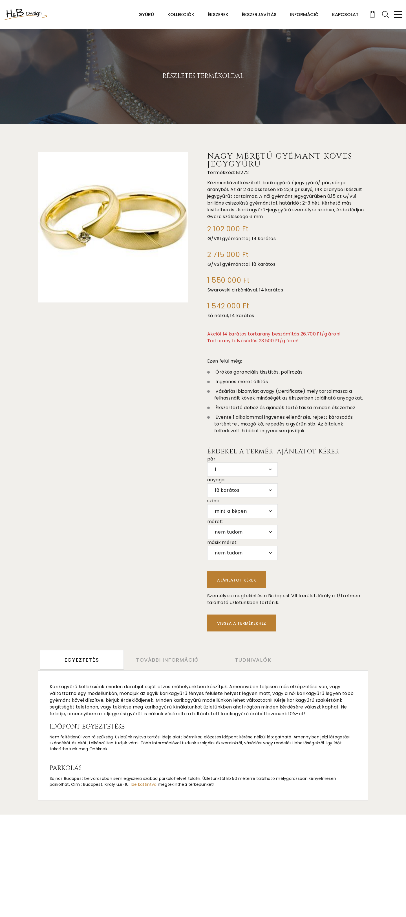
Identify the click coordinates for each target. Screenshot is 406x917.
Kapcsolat (345, 14)
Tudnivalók (257, 660)
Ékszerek (218, 14)
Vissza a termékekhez (241, 623)
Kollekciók (180, 14)
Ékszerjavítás (259, 14)
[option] (113, 227)
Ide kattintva (144, 784)
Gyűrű (146, 14)
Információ (304, 14)
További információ (169, 660)
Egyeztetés (82, 660)
